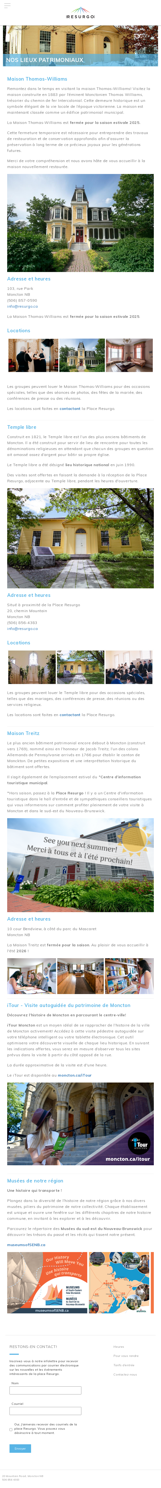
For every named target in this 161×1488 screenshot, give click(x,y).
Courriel (17, 1404)
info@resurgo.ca (22, 306)
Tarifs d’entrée (123, 1365)
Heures (118, 1347)
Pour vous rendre (126, 1356)
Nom (15, 1383)
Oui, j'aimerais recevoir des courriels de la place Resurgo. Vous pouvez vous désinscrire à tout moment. (45, 1428)
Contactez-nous (125, 1374)
